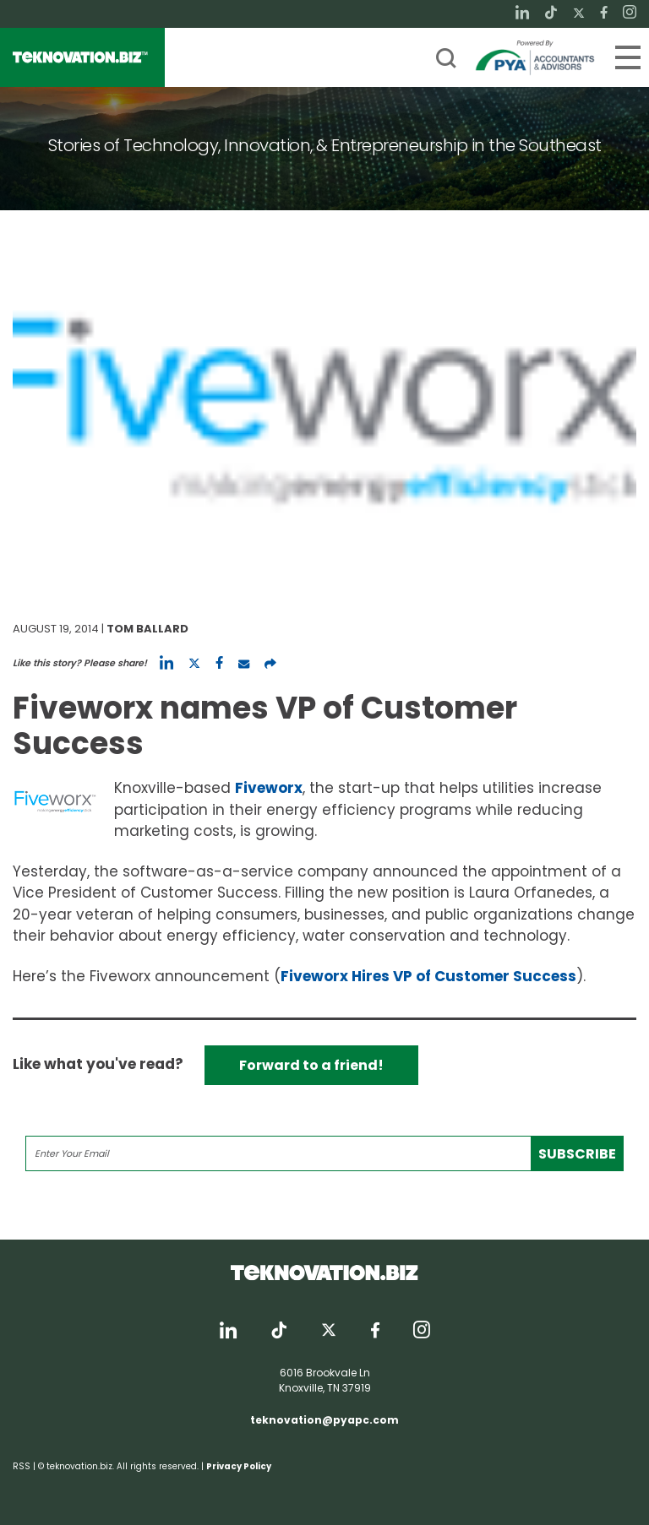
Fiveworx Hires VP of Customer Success (428, 976)
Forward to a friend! (311, 1065)
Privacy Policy (238, 1466)
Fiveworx (269, 788)
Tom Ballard (147, 629)
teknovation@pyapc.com (324, 1420)
